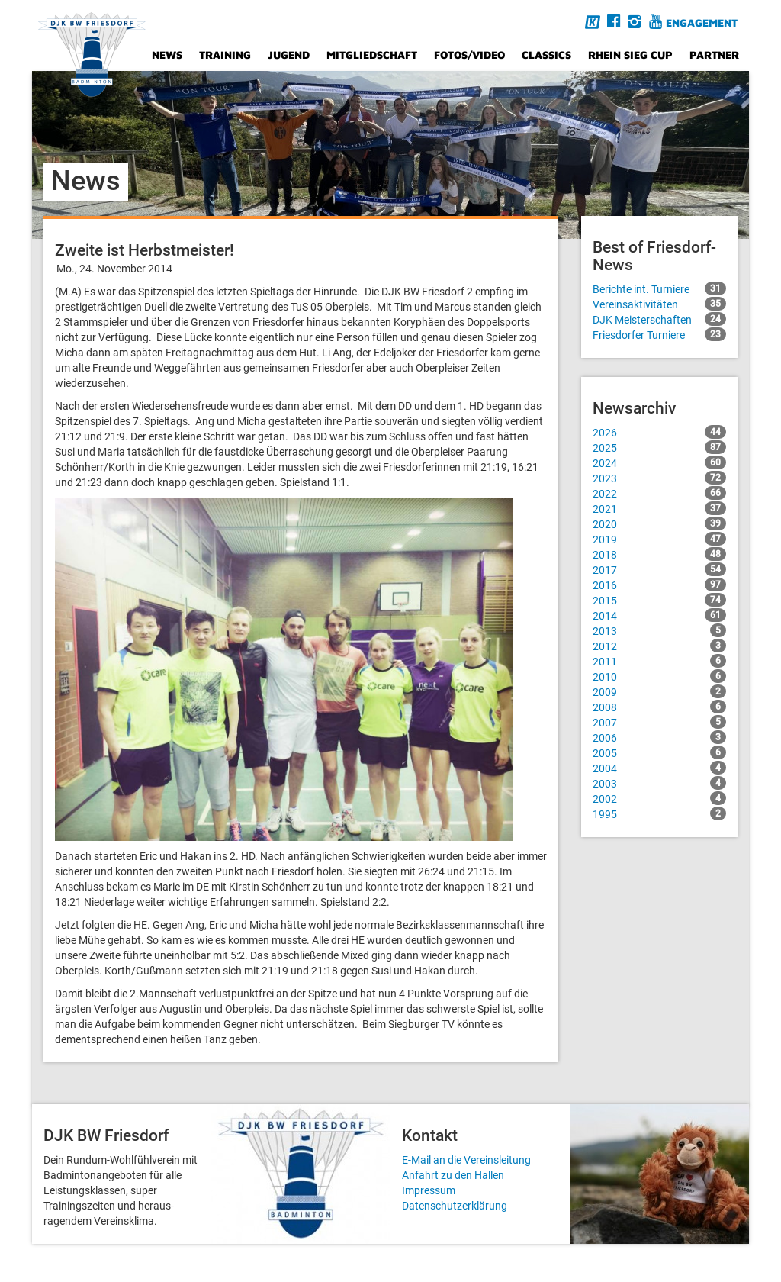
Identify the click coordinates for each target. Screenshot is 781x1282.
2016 (659, 584)
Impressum (428, 1190)
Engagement (702, 22)
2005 (659, 752)
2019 (659, 539)
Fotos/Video (469, 54)
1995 (659, 813)
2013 (659, 630)
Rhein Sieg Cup (630, 54)
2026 (659, 432)
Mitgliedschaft (371, 54)
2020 (659, 523)
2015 (659, 600)
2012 (659, 645)
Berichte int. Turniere (659, 288)
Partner (714, 54)
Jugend (289, 54)
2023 (659, 478)
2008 (659, 706)
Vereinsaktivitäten (659, 304)
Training (225, 54)
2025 (659, 447)
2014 (659, 615)
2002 (659, 798)
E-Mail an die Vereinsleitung (466, 1160)
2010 (659, 676)
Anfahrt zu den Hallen (453, 1175)
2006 (659, 737)
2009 (659, 691)
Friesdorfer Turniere (659, 334)
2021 (659, 508)
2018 (659, 554)
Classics (546, 54)
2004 (659, 768)
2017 (659, 569)
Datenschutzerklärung (454, 1206)
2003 (659, 783)
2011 (659, 661)
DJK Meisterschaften (659, 319)
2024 (659, 462)
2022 (659, 493)
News (167, 54)
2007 (659, 722)
